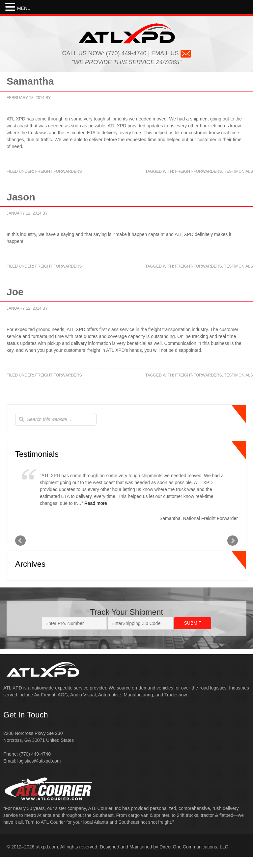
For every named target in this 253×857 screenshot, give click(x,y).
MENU (24, 8)
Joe (15, 291)
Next (232, 540)
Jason (21, 197)
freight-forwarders (198, 171)
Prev (20, 540)
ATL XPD (126, 33)
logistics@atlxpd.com (39, 761)
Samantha (30, 81)
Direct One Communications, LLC (193, 846)
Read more (95, 503)
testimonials (238, 171)
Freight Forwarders (58, 171)
